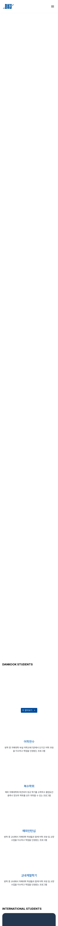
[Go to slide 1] (26, 645)
